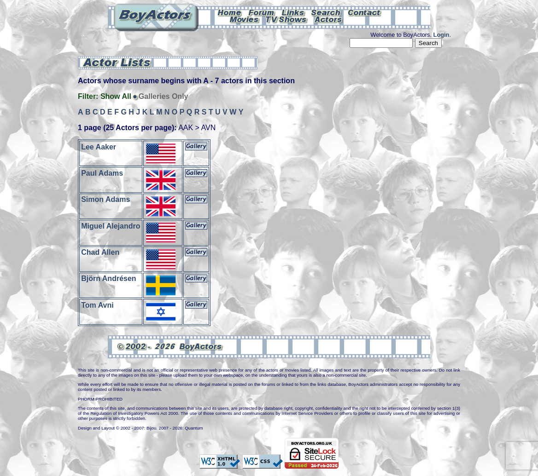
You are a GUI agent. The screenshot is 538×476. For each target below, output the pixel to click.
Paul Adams (102, 173)
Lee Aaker (98, 146)
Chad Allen (100, 252)
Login (441, 34)
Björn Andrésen (108, 278)
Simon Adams (105, 199)
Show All (115, 96)
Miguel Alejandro (110, 225)
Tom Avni (97, 305)
